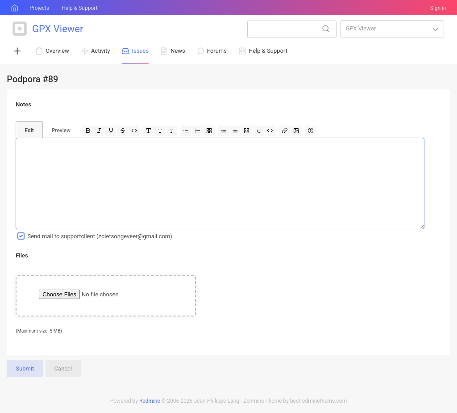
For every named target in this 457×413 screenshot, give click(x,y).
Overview (57, 50)
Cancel (63, 368)
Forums (217, 50)
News (177, 50)
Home (14, 8)
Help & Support (79, 8)
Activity (100, 50)
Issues (140, 50)
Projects (39, 8)
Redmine (149, 401)
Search (326, 29)
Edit (29, 130)
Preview (61, 130)
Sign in (438, 8)
